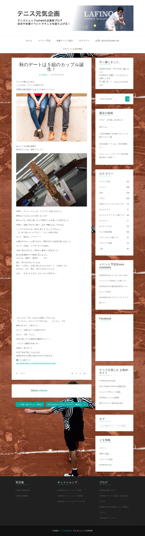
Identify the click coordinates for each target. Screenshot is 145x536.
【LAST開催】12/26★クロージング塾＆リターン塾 (113, 135)
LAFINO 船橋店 (22, 496)
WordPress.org (105, 465)
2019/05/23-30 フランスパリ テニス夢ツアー (113, 300)
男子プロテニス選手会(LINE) (111, 403)
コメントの (106, 459)
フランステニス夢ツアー (109, 237)
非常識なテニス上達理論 (109, 398)
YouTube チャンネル (107, 518)
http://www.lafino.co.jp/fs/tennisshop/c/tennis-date (36, 363)
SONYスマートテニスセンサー (111, 204)
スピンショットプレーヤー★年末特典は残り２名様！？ (113, 155)
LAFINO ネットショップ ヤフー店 (71, 501)
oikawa (44, 75)
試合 (101, 193)
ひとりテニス (104, 209)
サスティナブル (105, 226)
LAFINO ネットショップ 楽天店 (70, 496)
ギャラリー (84, 41)
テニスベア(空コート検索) (109, 392)
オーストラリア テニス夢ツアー (112, 215)
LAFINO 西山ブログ (107, 490)
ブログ (22, 373)
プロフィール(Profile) (72, 49)
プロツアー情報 (105, 243)
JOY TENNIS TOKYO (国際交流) (112, 386)
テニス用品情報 (105, 232)
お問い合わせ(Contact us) (107, 41)
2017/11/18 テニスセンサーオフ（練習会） (67, 404)
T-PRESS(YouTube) (107, 381)
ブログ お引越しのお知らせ (111, 120)
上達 (101, 249)
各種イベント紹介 (64, 41)
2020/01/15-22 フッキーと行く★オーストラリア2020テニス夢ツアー (113, 278)
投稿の (104, 454)
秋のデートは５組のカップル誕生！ (51, 67)
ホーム (29, 41)
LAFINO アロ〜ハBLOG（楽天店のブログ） (113, 498)
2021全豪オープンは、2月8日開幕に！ (113, 145)
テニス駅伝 (121, 426)
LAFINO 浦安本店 (23, 490)
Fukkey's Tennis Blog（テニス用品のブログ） (114, 509)
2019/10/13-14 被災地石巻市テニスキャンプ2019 (113, 289)
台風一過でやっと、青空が (30, 404)
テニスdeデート (106, 426)
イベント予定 (44, 41)
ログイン (103, 448)
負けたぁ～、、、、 (107, 127)
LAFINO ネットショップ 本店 (69, 490)
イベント (103, 187)
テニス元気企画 (65, 531)
